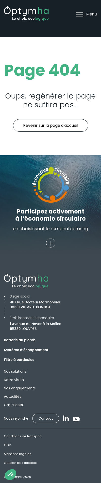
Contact (45, 418)
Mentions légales (17, 454)
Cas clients (13, 404)
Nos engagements (20, 388)
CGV (7, 445)
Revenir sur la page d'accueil (50, 125)
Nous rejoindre (16, 418)
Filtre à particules (19, 359)
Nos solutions (15, 371)
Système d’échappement (26, 349)
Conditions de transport (23, 436)
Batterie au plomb (19, 340)
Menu (86, 14)
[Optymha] (26, 13)
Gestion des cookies (20, 462)
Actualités (12, 396)
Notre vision (14, 379)
